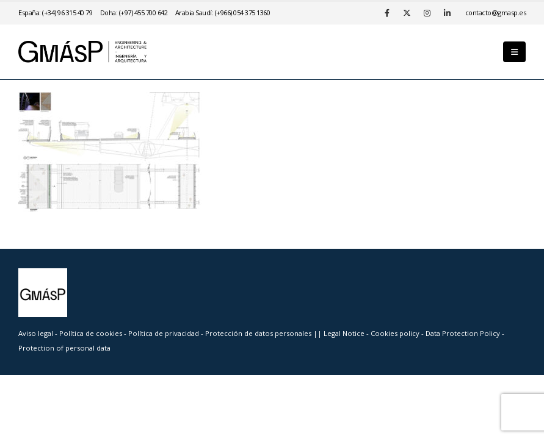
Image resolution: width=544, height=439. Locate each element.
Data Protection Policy (463, 333)
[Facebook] (387, 12)
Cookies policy (396, 333)
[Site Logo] (82, 52)
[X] (407, 12)
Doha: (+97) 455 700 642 (134, 12)
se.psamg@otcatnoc (495, 12)
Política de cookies (91, 333)
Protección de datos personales (259, 333)
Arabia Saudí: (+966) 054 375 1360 (222, 12)
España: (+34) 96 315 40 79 (55, 12)
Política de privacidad (164, 333)
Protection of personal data (64, 347)
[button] (514, 51)
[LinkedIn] (447, 12)
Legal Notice (345, 333)
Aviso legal (35, 333)
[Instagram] (427, 12)
